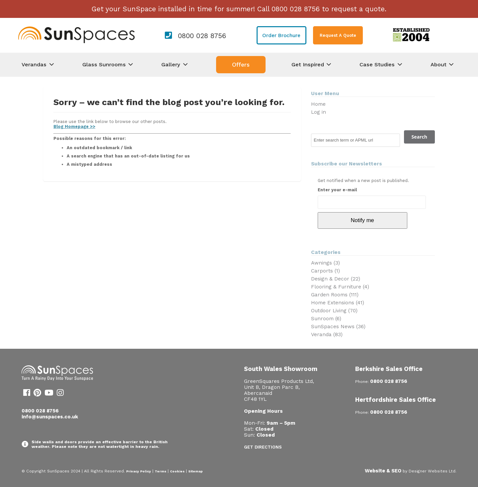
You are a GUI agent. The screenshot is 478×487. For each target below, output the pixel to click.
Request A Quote (338, 35)
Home (318, 104)
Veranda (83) (327, 334)
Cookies (177, 471)
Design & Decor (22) (335, 279)
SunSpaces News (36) (338, 327)
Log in (318, 112)
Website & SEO (383, 471)
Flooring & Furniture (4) (340, 287)
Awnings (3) (325, 263)
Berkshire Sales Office (389, 368)
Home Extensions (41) (337, 303)
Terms (160, 471)
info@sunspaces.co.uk (50, 417)
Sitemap (195, 471)
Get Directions (263, 447)
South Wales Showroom (280, 368)
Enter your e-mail (337, 189)
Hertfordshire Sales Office (395, 399)
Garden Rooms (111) (334, 295)
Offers (241, 64)
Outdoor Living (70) (334, 311)
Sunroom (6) (326, 319)
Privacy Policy (138, 471)
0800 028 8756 (202, 36)
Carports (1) (325, 271)
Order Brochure (281, 35)
